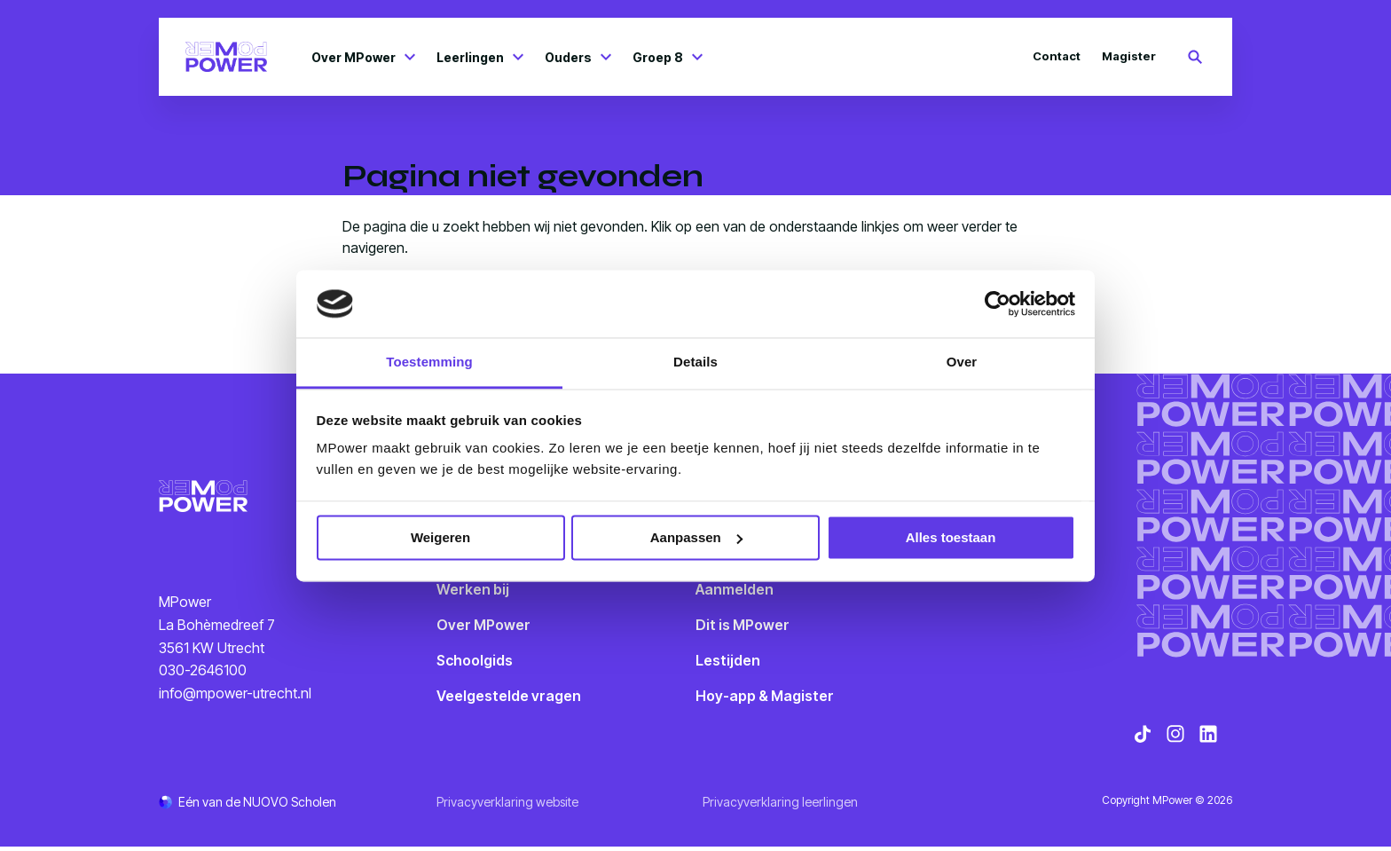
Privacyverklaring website (507, 806)
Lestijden (728, 660)
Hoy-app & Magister (765, 696)
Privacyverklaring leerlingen (780, 806)
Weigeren (440, 537)
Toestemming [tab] (429, 362)
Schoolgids (474, 660)
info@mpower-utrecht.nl (235, 695)
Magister (1129, 56)
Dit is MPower (743, 625)
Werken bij (472, 589)
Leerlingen (479, 57)
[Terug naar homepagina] (226, 57)
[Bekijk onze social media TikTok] (1142, 738)
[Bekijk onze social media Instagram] (1175, 738)
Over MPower (363, 57)
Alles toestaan (951, 537)
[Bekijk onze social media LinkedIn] (1208, 738)
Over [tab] (962, 362)
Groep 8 (668, 57)
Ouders (578, 57)
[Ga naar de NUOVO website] (247, 806)
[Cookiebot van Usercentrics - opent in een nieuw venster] (997, 303)
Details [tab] (695, 362)
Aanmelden (735, 589)
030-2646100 (203, 673)
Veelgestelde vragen (508, 696)
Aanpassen (696, 537)
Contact (1057, 56)
